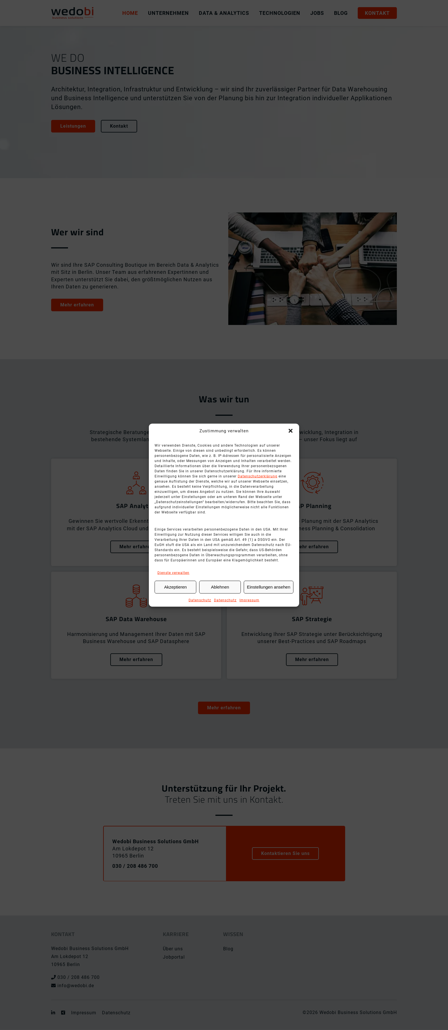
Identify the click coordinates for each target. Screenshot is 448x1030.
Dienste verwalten (173, 573)
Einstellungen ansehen (268, 587)
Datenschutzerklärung (257, 476)
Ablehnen (220, 587)
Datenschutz (200, 600)
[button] (290, 430)
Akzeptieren (175, 587)
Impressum (249, 600)
